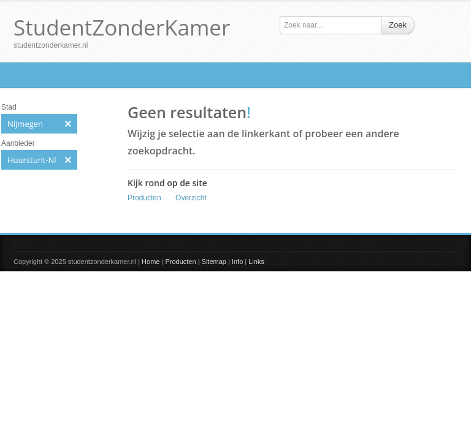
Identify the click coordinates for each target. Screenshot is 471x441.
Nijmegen (39, 123)
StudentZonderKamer (121, 27)
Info (237, 261)
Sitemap (214, 261)
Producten (144, 198)
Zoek (398, 24)
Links (256, 261)
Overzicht (191, 198)
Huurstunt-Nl (39, 160)
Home (150, 261)
